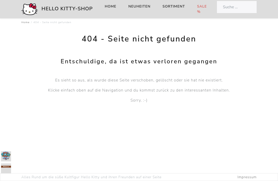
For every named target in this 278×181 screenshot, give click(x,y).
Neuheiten (139, 6)
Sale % (202, 9)
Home (110, 6)
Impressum (247, 177)
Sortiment (174, 6)
